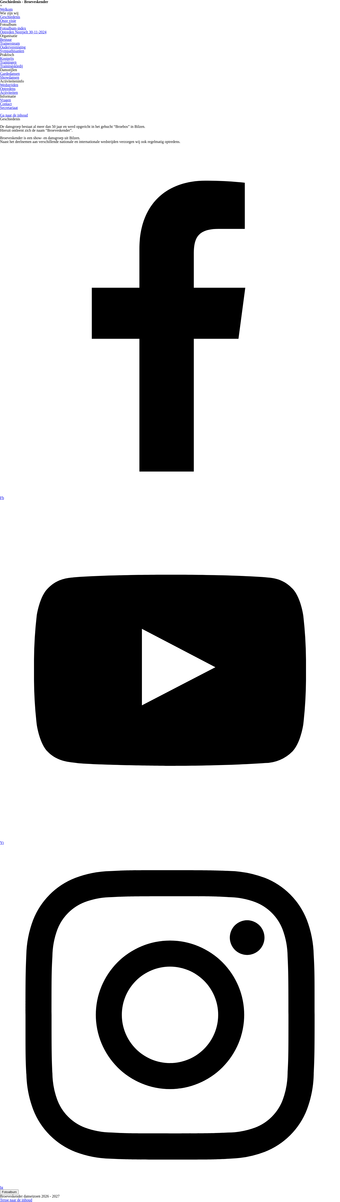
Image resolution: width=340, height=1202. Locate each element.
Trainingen (8, 62)
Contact (6, 104)
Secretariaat (9, 108)
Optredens (8, 89)
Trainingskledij (11, 66)
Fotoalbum (9, 1192)
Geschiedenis (10, 17)
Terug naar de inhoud (16, 1200)
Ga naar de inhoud (14, 115)
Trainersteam (10, 43)
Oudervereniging (13, 47)
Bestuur (6, 40)
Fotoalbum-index (13, 28)
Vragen (5, 100)
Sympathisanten (12, 51)
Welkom (6, 9)
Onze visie (8, 21)
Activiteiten (9, 93)
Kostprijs (7, 58)
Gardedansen (10, 74)
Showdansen (9, 77)
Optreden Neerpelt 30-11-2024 (23, 32)
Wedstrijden (9, 85)
